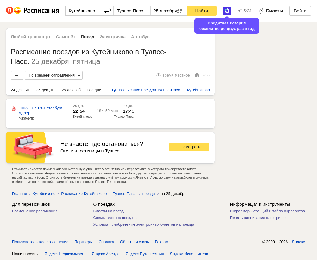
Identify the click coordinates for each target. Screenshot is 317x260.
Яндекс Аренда (106, 254)
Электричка (113, 36)
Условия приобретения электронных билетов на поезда (143, 224)
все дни (94, 90)
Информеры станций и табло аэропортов (267, 211)
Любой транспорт (31, 36)
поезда (148, 193)
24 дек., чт (20, 90)
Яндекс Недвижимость (65, 254)
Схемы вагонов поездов (115, 217)
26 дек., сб (71, 90)
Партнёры (83, 242)
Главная (19, 193)
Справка (106, 242)
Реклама (163, 242)
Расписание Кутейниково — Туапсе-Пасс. (98, 193)
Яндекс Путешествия (145, 254)
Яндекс (298, 242)
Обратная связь (134, 242)
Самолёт (65, 36)
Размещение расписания (34, 211)
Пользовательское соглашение (40, 242)
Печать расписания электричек (258, 217)
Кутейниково (82, 116)
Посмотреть (189, 147)
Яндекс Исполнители (189, 254)
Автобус (140, 36)
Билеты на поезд (108, 211)
